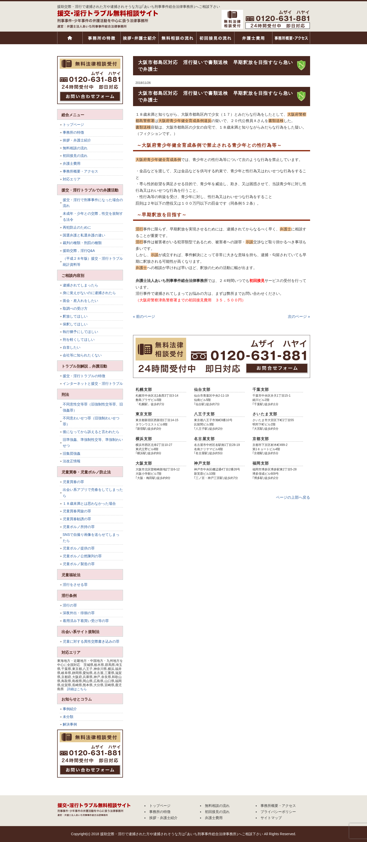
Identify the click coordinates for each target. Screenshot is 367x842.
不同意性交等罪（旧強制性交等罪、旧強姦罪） (93, 407)
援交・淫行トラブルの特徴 (84, 376)
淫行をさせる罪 (75, 585)
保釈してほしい (75, 324)
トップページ (69, 38)
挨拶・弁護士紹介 (139, 38)
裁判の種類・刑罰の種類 (82, 243)
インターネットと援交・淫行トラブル (93, 383)
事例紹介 (70, 709)
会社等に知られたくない (82, 355)
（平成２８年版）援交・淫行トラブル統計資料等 (93, 261)
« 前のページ (144, 316)
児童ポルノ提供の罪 (79, 548)
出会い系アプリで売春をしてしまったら (93, 493)
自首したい (71, 347)
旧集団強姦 (71, 453)
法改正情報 (71, 461)
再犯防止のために (77, 227)
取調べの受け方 (75, 308)
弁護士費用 (253, 38)
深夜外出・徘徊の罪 (79, 613)
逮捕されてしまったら (80, 285)
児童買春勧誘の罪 (77, 519)
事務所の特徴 (101, 38)
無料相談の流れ (177, 38)
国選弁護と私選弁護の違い (84, 235)
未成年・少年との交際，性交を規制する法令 (93, 216)
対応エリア (71, 179)
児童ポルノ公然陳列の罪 (82, 556)
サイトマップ (271, 818)
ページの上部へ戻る (293, 497)
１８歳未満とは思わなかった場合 (89, 503)
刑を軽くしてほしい (79, 340)
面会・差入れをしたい (80, 301)
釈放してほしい (75, 316)
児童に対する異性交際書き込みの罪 (91, 641)
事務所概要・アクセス (291, 38)
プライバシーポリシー (278, 812)
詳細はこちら (77, 689)
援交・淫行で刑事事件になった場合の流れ (93, 203)
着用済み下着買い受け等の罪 (86, 621)
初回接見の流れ (215, 38)
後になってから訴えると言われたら (91, 432)
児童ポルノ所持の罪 (79, 527)
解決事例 (70, 724)
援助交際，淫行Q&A (79, 251)
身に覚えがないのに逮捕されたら (89, 293)
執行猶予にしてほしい (80, 332)
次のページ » (299, 316)
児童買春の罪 (73, 482)
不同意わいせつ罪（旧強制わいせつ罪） (91, 421)
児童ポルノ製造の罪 (79, 564)
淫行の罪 (70, 605)
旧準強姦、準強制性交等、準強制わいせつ (93, 443)
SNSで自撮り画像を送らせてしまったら (91, 538)
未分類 (68, 717)
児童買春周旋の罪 (77, 511)
